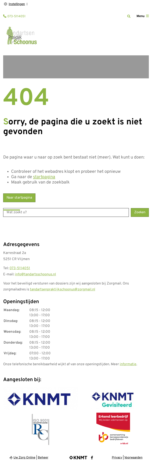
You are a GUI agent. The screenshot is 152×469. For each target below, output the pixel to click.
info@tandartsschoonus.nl (35, 274)
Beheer (43, 458)
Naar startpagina (19, 197)
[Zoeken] (128, 16)
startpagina (44, 177)
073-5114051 (20, 268)
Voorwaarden (133, 458)
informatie (128, 364)
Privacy (117, 458)
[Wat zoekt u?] (66, 212)
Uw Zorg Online (24, 458)
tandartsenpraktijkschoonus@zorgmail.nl (62, 289)
